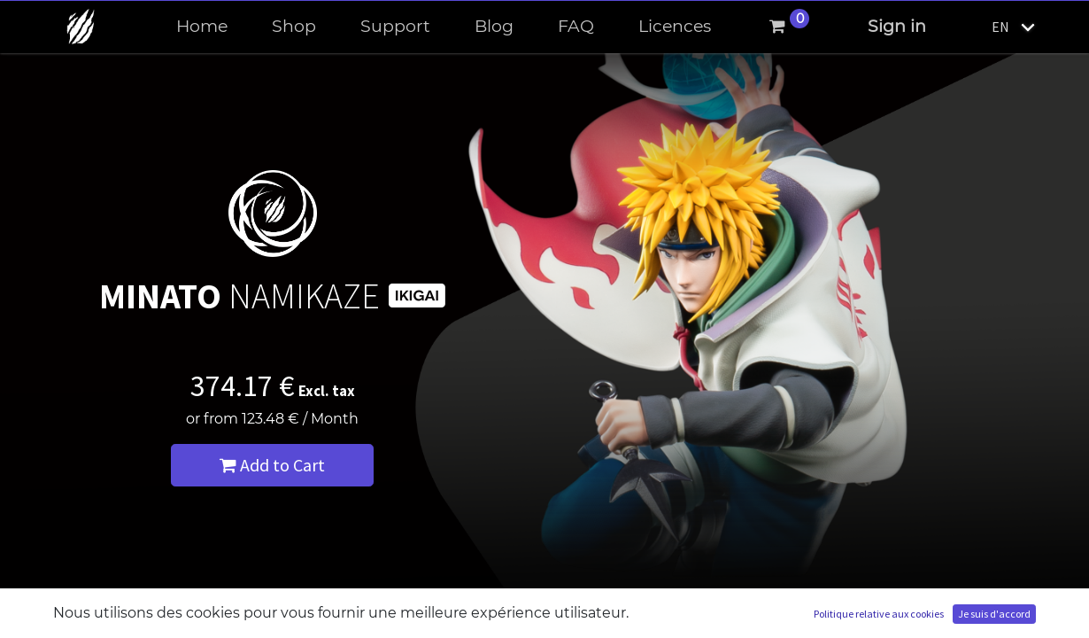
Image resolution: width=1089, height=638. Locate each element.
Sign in (897, 26)
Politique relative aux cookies (879, 613)
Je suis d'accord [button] (994, 613)
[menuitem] (202, 27)
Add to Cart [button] (272, 465)
